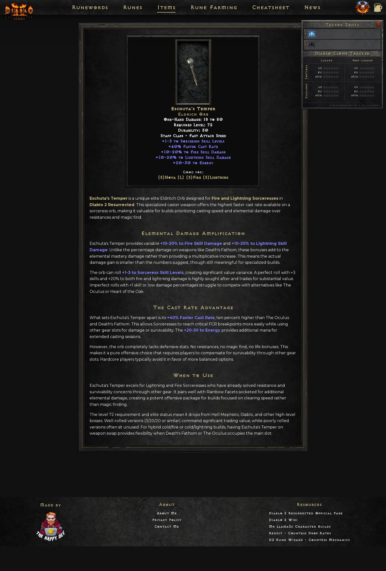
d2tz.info (353, 105)
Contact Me (166, 526)
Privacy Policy (166, 520)
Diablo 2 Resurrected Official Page (306, 513)
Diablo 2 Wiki (283, 520)
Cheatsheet (270, 7)
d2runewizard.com (370, 105)
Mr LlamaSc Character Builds (300, 526)
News (312, 7)
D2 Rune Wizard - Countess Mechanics (309, 540)
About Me (167, 513)
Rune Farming (213, 7)
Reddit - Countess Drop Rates (300, 533)
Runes (132, 7)
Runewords (90, 7)
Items (166, 7)
